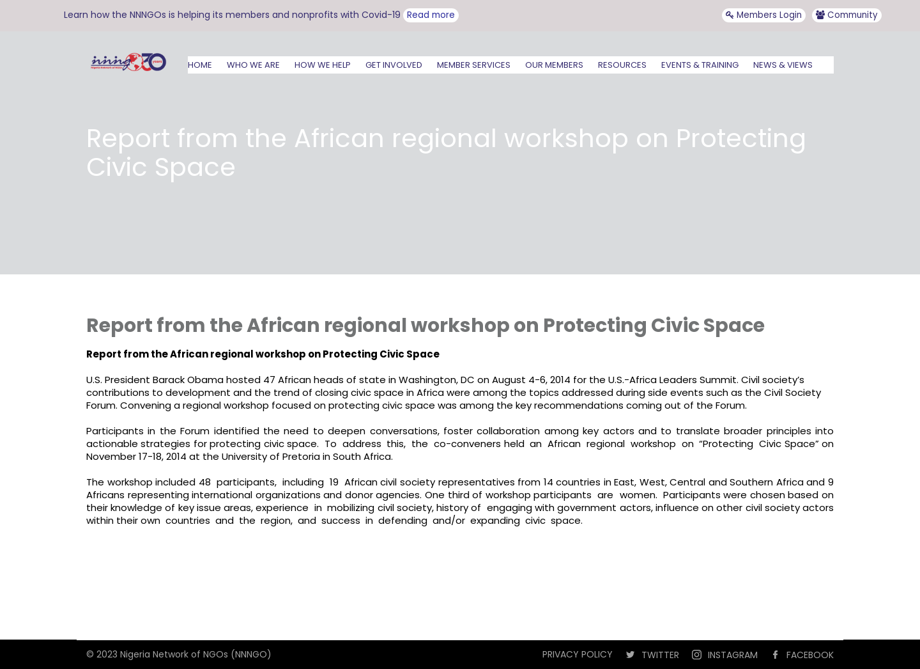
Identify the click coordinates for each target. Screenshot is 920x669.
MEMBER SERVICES (473, 65)
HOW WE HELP (323, 65)
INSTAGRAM (733, 655)
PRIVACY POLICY (577, 654)
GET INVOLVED (393, 65)
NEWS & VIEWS (783, 65)
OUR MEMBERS (554, 65)
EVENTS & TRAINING (700, 65)
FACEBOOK (810, 655)
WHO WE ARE (253, 65)
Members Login (764, 15)
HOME (200, 65)
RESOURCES (622, 65)
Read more (431, 15)
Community (847, 15)
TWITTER (660, 655)
